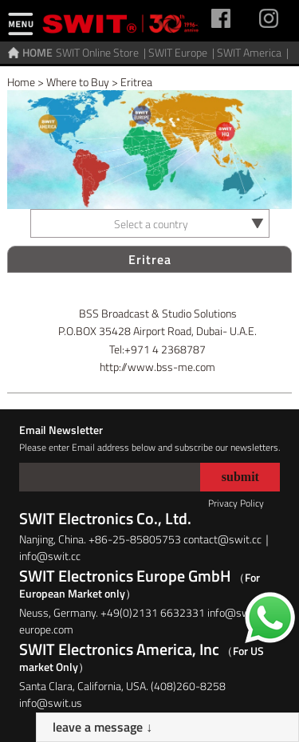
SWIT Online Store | (102, 52)
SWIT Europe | (182, 52)
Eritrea (136, 81)
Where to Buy (77, 81)
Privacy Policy (236, 503)
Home (21, 81)
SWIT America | (254, 52)
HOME (37, 52)
